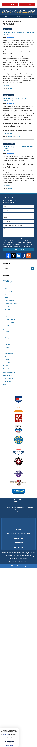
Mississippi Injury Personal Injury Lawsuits (18, 33)
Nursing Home (7, 375)
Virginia (7, 359)
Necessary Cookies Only (9, 742)
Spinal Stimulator (10, 309)
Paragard (7, 297)
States (5, 329)
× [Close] (17, 729)
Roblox (7, 316)
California (8, 331)
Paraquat (7, 284)
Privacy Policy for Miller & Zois (18, 534)
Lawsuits (18, 16)
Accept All (9, 737)
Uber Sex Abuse (9, 306)
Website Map (18, 543)
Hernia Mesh (8, 291)
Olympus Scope (9, 322)
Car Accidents (7, 369)
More (30, 16)
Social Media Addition (11, 303)
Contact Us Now (18, 249)
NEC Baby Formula (10, 281)
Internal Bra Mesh (10, 319)
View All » (8, 362)
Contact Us (18, 538)
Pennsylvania (9, 353)
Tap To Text (27, 5)
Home (6, 16)
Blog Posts (18, 547)
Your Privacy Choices (8, 516)
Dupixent (7, 325)
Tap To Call (10, 5)
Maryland (7, 344)
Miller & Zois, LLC (24, 561)
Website (18, 525)
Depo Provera (9, 312)
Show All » (6, 384)
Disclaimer (18, 529)
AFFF (6, 294)
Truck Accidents (8, 378)
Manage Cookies (30, 516)
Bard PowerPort (9, 300)
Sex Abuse (17, 136)
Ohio (6, 350)
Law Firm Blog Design (18, 566)
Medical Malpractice (9, 372)
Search (32, 267)
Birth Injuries (7, 366)
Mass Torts (6, 279)
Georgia (7, 337)
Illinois (7, 341)
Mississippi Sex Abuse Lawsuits (14, 98)
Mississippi (10, 88)
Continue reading (8, 85)
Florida (7, 334)
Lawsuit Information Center (18, 11)
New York (8, 347)
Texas (6, 356)
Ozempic (7, 288)
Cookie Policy (20, 516)
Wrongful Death (7, 381)
